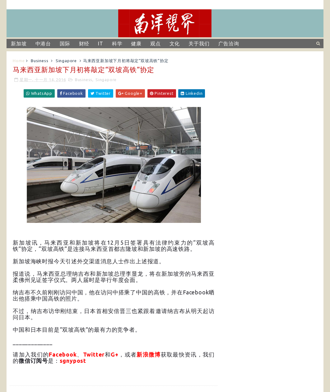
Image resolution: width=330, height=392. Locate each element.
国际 (65, 43)
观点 (155, 43)
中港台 (43, 43)
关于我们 (198, 43)
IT (100, 43)
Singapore (66, 60)
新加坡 (18, 43)
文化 (175, 43)
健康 (136, 43)
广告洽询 (228, 43)
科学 (117, 43)
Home (19, 60)
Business (39, 60)
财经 (84, 43)
